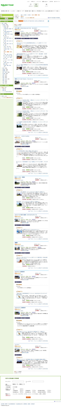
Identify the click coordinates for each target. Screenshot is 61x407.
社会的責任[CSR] (19, 403)
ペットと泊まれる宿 (6, 91)
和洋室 (44, 393)
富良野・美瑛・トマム (8, 49)
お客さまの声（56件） (19, 274)
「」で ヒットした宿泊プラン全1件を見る (39, 238)
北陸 (3, 74)
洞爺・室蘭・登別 (7, 65)
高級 (3, 88)
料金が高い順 (31, 20)
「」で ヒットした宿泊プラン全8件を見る (39, 132)
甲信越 (4, 73)
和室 (40, 393)
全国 (21, 14)
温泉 (3, 90)
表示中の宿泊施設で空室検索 (54, 17)
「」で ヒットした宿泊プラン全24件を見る (38, 75)
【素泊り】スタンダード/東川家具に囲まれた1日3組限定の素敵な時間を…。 (31, 359)
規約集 (29, 403)
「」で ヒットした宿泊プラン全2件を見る (39, 173)
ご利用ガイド (33, 1)
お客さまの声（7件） (19, 347)
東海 (3, 76)
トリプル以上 (35, 393)
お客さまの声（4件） (19, 139)
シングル (15, 393)
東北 (3, 68)
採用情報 (25, 403)
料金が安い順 (26, 20)
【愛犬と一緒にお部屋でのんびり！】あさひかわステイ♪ (27, 229)
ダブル (26, 393)
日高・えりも (6, 47)
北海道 (25, 14)
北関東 (4, 69)
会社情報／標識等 (4, 403)
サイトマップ (39, 1)
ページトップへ (58, 401)
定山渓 (5, 36)
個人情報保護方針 (12, 403)
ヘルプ (28, 1)
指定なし (22, 17)
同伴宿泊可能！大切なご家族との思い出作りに (27, 150)
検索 (28, 397)
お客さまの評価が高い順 (39, 20)
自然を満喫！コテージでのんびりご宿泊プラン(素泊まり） (28, 201)
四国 (3, 80)
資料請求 (33, 403)
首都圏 (4, 70)
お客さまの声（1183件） (19, 245)
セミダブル (21, 393)
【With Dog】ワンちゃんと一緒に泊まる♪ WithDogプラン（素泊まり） (30, 331)
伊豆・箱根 (5, 72)
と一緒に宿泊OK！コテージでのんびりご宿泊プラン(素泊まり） (30, 191)
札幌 (5, 27)
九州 (3, 81)
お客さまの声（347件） (19, 180)
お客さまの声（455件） (19, 217)
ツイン (30, 393)
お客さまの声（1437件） (19, 31)
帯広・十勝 (6, 46)
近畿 (3, 77)
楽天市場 (51, 1)
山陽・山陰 (5, 78)
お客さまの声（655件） (19, 310)
